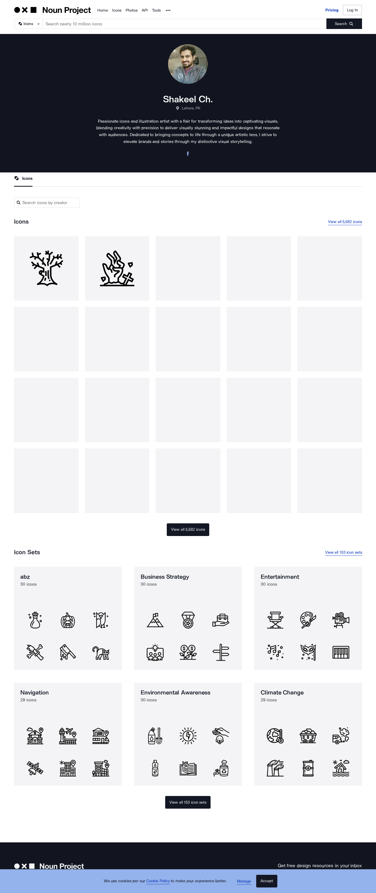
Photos (131, 10)
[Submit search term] (344, 23)
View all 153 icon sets (343, 553)
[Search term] (184, 23)
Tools (156, 10)
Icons (116, 10)
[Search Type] (28, 23)
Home (102, 10)
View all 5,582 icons (345, 222)
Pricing (332, 10)
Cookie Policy (160, 883)
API (145, 10)
